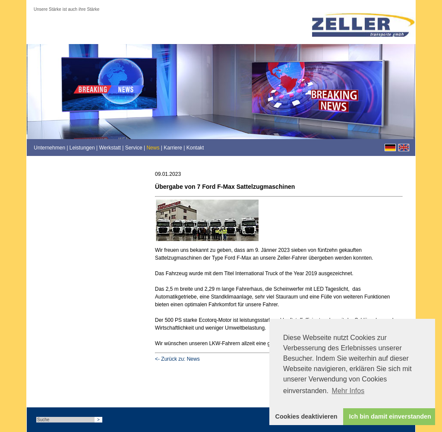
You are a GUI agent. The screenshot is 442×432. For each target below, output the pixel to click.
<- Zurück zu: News (177, 359)
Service (133, 148)
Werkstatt (109, 148)
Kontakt (195, 148)
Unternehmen (49, 148)
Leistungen (82, 148)
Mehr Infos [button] (348, 390)
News (152, 148)
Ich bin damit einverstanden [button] (390, 416)
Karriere (173, 148)
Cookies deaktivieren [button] (306, 416)
